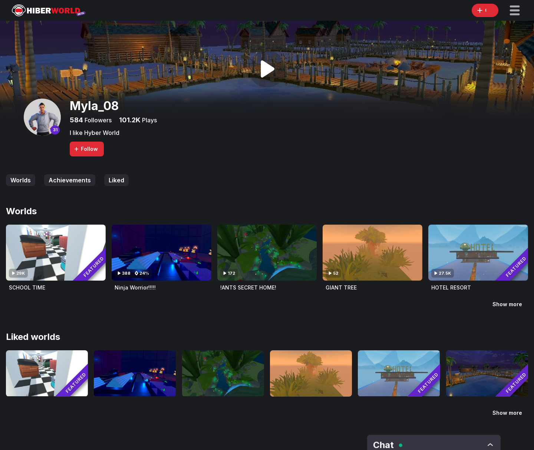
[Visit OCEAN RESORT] (487, 373)
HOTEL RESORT (451, 287)
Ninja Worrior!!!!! (135, 287)
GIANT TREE (341, 287)
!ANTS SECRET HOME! (248, 287)
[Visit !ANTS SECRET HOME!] (267, 253)
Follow (85, 149)
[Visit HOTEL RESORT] (478, 253)
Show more (507, 304)
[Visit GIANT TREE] (372, 253)
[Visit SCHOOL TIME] (56, 253)
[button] (514, 10)
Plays (149, 120)
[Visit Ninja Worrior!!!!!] (161, 253)
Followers (97, 120)
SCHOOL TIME (27, 287)
